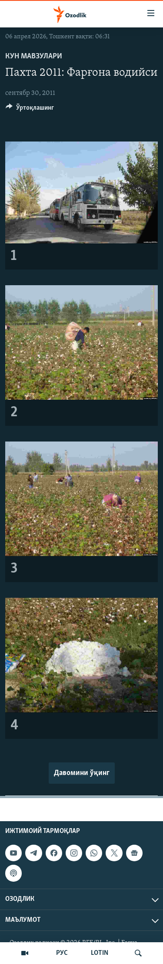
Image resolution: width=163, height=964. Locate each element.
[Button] (30, 109)
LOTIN (99, 953)
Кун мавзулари (33, 56)
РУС (62, 953)
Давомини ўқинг (82, 773)
